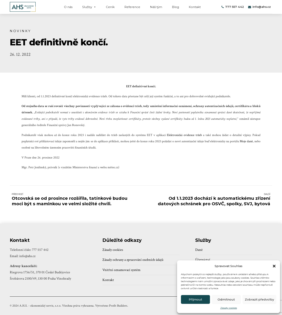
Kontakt (195, 7)
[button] (274, 266)
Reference (132, 7)
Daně (199, 250)
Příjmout (195, 299)
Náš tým (156, 7)
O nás (68, 7)
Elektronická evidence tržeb (184, 135)
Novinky (20, 31)
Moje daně (246, 141)
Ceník (110, 7)
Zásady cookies (228, 307)
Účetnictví (202, 259)
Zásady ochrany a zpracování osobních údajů (132, 259)
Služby (89, 7)
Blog (175, 7)
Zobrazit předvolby (259, 299)
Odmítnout (226, 299)
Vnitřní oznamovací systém (121, 270)
